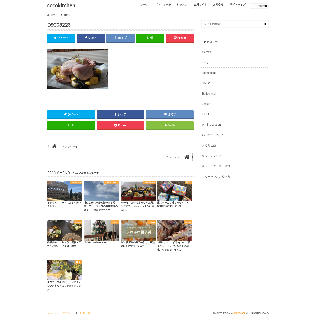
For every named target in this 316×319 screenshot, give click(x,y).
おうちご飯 (209, 145)
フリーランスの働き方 (216, 176)
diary (205, 62)
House (206, 83)
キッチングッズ (212, 155)
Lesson (206, 103)
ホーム (145, 4)
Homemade (209, 72)
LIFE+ (205, 114)
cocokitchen (61, 5)
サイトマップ (237, 4)
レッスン (182, 4)
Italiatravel (209, 93)
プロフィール (163, 4)
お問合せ (218, 4)
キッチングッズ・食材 (216, 166)
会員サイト (200, 4)
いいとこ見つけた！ (214, 135)
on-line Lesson (211, 124)
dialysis (206, 52)
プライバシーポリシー (60, 312)
